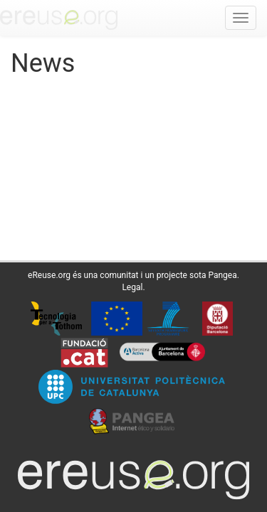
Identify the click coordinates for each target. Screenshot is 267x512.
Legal (132, 287)
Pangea (222, 275)
